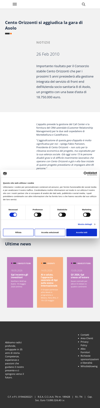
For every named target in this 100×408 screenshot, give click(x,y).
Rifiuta (18, 232)
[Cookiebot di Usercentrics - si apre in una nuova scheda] (85, 174)
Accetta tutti (81, 232)
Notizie (43, 42)
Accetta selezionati (50, 232)
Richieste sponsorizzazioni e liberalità (90, 359)
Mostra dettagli (85, 224)
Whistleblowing (89, 366)
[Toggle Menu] (15, 4)
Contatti (85, 334)
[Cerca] (83, 4)
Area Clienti (87, 338)
